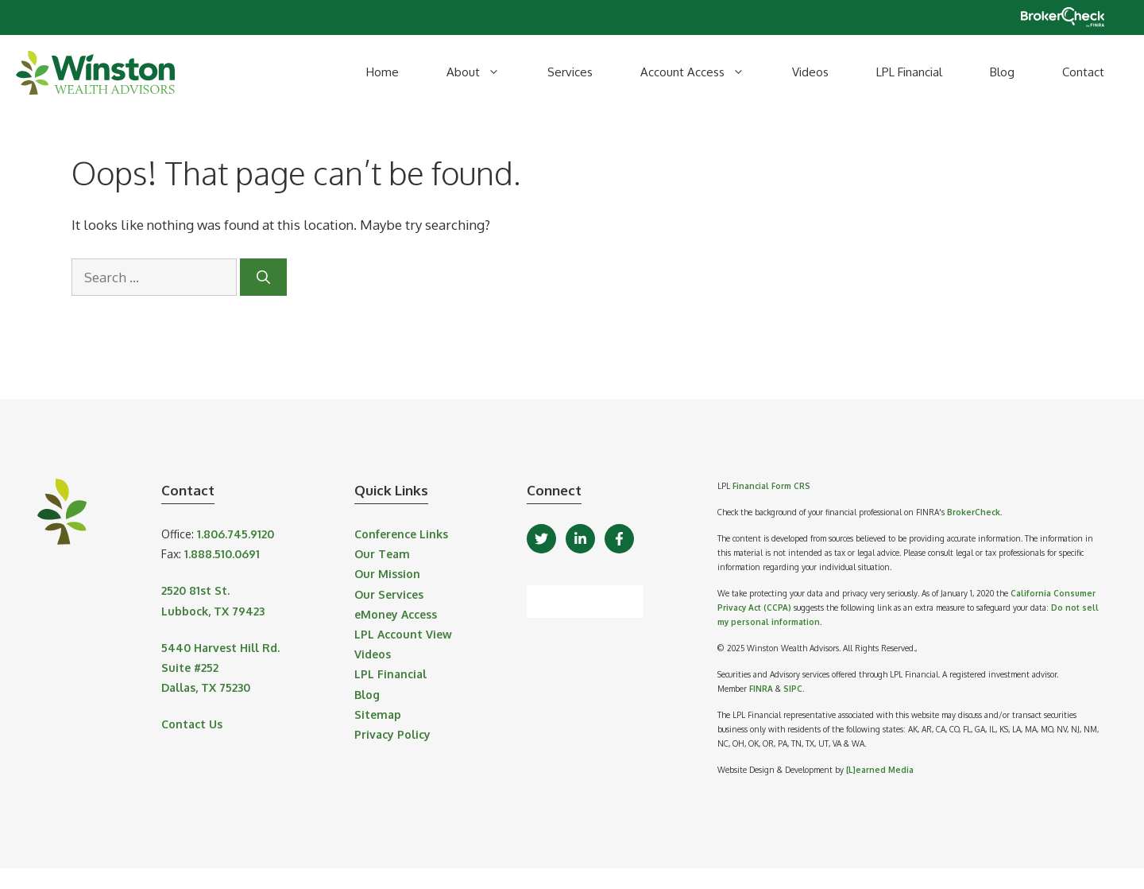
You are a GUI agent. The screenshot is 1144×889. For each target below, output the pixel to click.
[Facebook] (619, 538)
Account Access (704, 72)
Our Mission (387, 573)
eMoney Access (395, 614)
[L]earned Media (880, 769)
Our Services (388, 594)
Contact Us (191, 724)
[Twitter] (541, 538)
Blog (1002, 72)
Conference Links (401, 534)
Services (570, 72)
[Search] (263, 277)
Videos (810, 72)
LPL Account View (403, 634)
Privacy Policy (392, 734)
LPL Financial (909, 72)
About (485, 72)
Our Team (382, 554)
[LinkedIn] (580, 538)
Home (382, 72)
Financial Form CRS (771, 486)
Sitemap (377, 714)
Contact (1083, 72)
